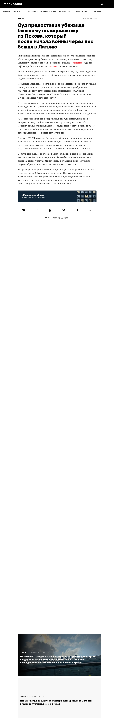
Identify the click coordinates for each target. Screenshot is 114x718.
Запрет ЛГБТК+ (19, 11)
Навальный (32, 11)
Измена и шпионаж (48, 11)
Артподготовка (65, 11)
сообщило (76, 63)
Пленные (6, 11)
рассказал (53, 66)
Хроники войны (80, 11)
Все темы (97, 11)
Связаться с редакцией (57, 217)
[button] (108, 4)
